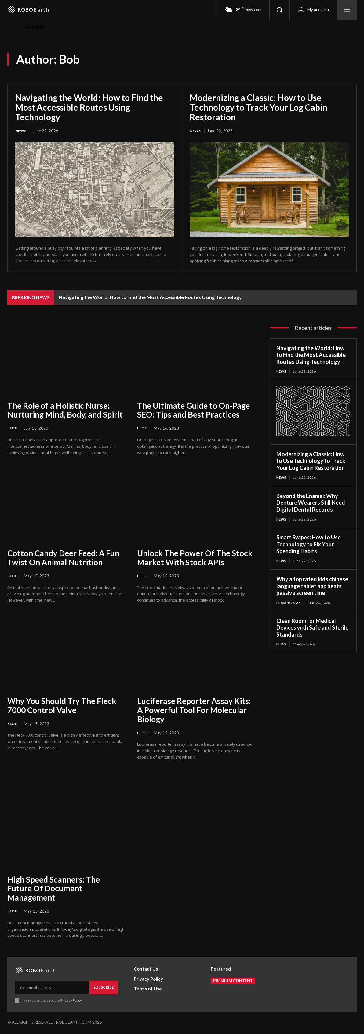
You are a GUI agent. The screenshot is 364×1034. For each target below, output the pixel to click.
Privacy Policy (71, 1002)
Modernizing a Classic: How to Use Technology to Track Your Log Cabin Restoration (258, 107)
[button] (279, 10)
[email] (52, 989)
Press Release (290, 604)
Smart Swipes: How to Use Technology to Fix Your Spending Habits (308, 545)
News (21, 130)
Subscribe (103, 988)
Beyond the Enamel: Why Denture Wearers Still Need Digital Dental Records (310, 503)
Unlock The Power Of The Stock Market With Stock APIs (195, 558)
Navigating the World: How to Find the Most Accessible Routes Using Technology (89, 107)
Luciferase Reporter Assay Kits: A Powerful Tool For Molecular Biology (194, 711)
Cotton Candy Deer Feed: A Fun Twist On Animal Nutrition (63, 558)
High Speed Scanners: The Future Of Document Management (53, 890)
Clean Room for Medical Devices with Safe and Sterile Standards (312, 630)
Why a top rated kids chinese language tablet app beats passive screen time (312, 587)
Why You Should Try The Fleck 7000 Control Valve (61, 706)
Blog (12, 428)
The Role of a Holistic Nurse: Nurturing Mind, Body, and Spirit (65, 410)
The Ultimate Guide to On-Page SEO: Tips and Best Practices (193, 410)
